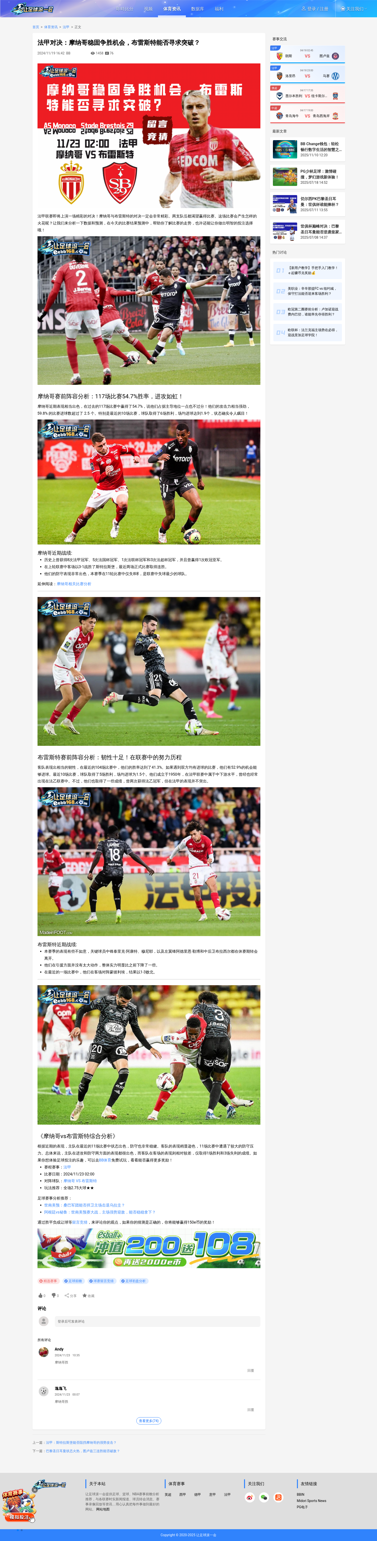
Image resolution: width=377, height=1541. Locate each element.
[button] (355, 8)
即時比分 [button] (124, 8)
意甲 (212, 1494)
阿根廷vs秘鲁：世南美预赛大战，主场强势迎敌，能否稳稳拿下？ (100, 1212)
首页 (35, 27)
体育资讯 (172, 8)
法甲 (66, 27)
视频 (148, 8)
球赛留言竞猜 (104, 1281)
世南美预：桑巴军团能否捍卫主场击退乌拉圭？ (84, 1205)
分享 (70, 1295)
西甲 (182, 1494)
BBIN (300, 1494)
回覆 (250, 1370)
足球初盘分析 (136, 1281)
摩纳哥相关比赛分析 (74, 584)
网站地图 (103, 1509)
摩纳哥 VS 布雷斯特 (80, 1181)
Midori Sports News (312, 1501)
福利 (219, 8)
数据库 (197, 8)
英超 (168, 1494)
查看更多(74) (148, 1421)
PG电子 (302, 1507)
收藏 (88, 1295)
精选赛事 (50, 1281)
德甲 (197, 1494)
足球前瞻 (75, 1281)
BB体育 (105, 1160)
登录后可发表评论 (71, 1321)
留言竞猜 (80, 1222)
